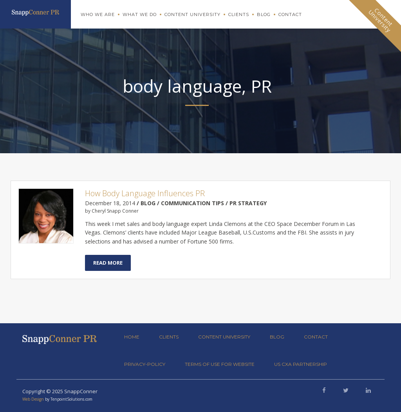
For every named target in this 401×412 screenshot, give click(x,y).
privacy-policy (144, 364)
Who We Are (98, 14)
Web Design (33, 399)
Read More (108, 262)
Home (131, 337)
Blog (264, 14)
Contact (290, 14)
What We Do (140, 14)
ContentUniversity (380, 20)
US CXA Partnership (300, 364)
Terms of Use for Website (220, 364)
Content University (192, 14)
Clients (238, 14)
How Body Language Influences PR (145, 193)
